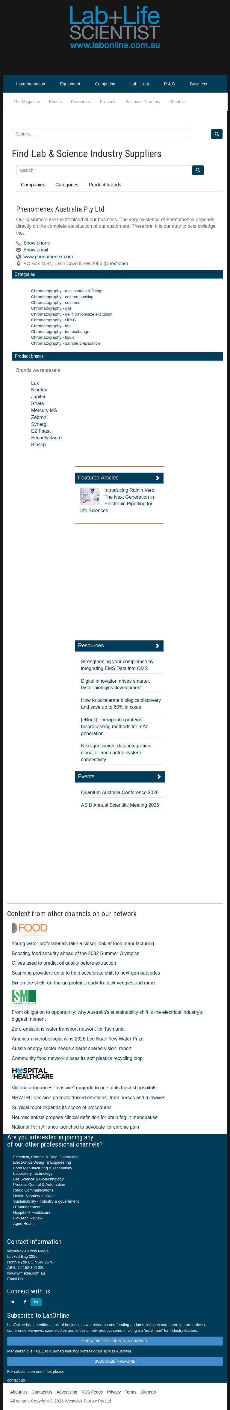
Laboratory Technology (32, 1173)
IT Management (26, 1207)
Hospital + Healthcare (32, 1212)
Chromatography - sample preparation (65, 343)
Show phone (36, 242)
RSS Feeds (92, 1392)
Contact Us (41, 1392)
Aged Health (24, 1223)
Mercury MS (44, 410)
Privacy (114, 1392)
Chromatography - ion (50, 326)
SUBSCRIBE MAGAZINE (115, 1361)
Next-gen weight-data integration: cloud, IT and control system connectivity (116, 752)
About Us (178, 101)
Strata (37, 403)
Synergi (39, 424)
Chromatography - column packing (62, 297)
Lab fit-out (139, 84)
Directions (115, 263)
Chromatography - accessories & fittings (67, 291)
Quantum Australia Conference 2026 (120, 792)
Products (108, 101)
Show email (35, 249)
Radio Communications (33, 1190)
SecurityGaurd (46, 437)
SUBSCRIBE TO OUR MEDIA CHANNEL (115, 1341)
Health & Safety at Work (34, 1196)
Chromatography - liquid (53, 337)
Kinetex (39, 389)
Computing (105, 84)
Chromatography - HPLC (53, 320)
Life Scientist (207, 101)
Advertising (67, 1392)
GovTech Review (28, 1218)
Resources (81, 101)
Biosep (38, 444)
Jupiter (38, 396)
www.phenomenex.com (48, 256)
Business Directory (143, 101)
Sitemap (148, 1392)
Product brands (105, 184)
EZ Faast (41, 431)
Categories (66, 184)
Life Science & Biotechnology (38, 1179)
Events (55, 101)
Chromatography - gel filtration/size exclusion (71, 314)
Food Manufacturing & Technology (42, 1168)
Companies (33, 184)
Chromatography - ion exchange (60, 331)
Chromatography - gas (51, 308)
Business (198, 84)
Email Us (15, 1279)
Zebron (38, 417)
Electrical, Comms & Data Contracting (45, 1157)
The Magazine (26, 101)
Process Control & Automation (39, 1184)
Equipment (70, 84)
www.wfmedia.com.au (26, 1273)
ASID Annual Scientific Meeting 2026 (120, 805)
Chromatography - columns (55, 302)
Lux (35, 383)
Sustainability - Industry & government (46, 1201)
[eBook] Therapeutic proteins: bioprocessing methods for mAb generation (115, 726)
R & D (169, 84)
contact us (16, 1380)
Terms (130, 1392)
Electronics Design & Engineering (42, 1162)
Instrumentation (30, 84)
